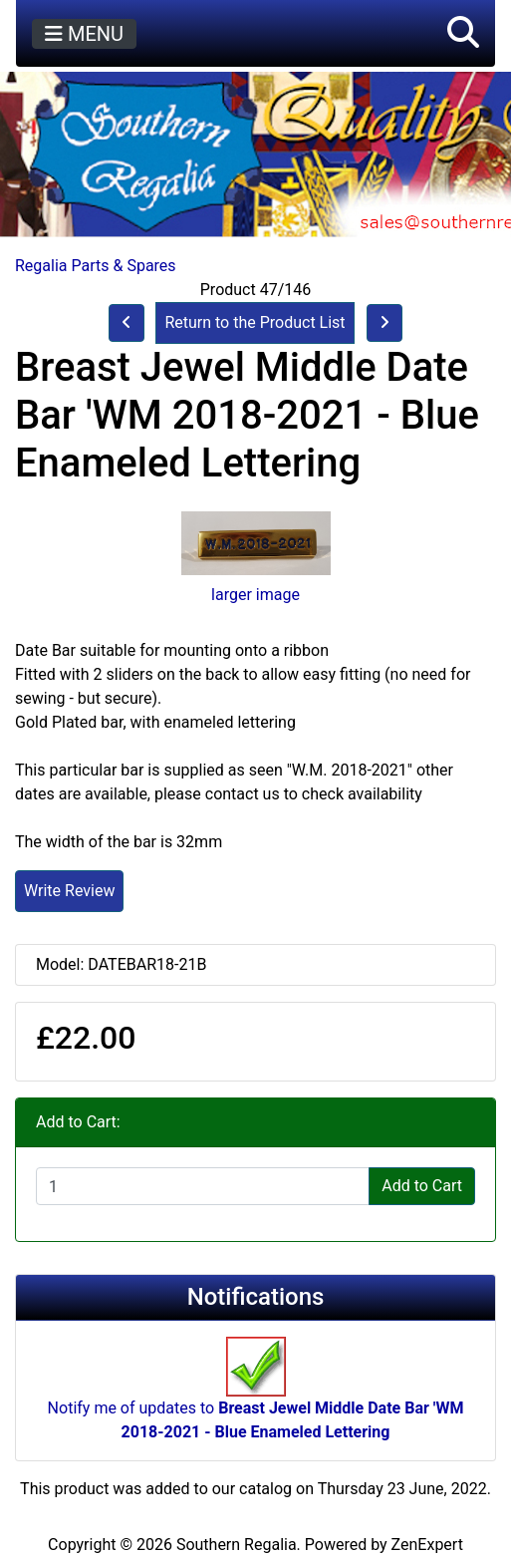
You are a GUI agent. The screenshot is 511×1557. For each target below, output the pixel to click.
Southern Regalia (236, 1544)
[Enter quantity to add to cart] (203, 1186)
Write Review (69, 890)
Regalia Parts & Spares (95, 265)
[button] (463, 33)
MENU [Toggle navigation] (84, 34)
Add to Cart (422, 1185)
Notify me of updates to (256, 1398)
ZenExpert (427, 1544)
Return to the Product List (254, 322)
